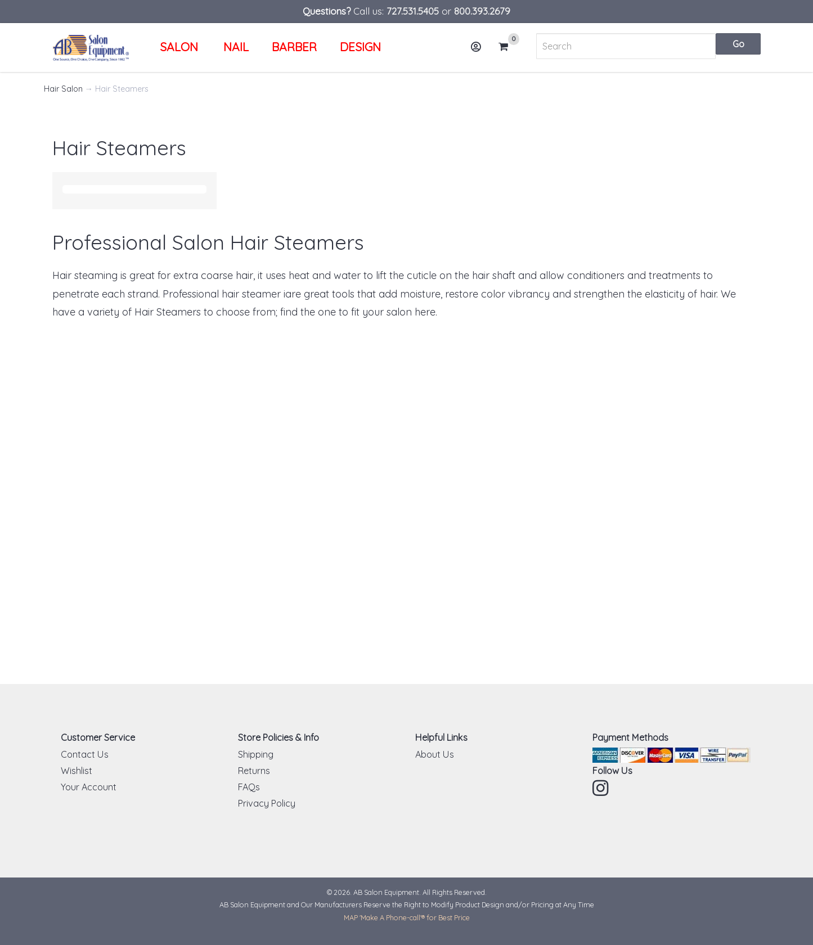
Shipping (255, 754)
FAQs (249, 787)
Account (480, 51)
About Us (434, 754)
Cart (508, 46)
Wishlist (76, 770)
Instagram (601, 788)
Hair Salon (63, 89)
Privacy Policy (266, 803)
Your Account (88, 787)
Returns (254, 770)
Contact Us (85, 754)
